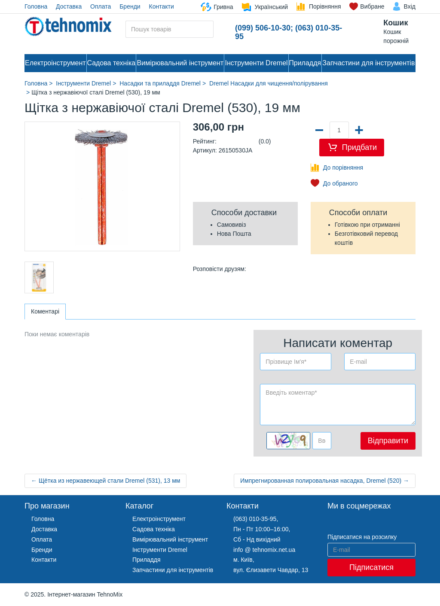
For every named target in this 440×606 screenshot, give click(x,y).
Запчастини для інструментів (368, 63)
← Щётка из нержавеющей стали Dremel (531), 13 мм (105, 480)
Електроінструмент (55, 63)
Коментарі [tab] (45, 311)
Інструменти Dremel (256, 63)
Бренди (129, 6)
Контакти (161, 6)
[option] (39, 277)
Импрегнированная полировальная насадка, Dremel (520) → (324, 480)
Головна (35, 6)
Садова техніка (111, 63)
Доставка (69, 6)
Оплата (100, 6)
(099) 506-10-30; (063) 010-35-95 (288, 32)
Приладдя (305, 63)
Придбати (359, 147)
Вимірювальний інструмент (180, 63)
